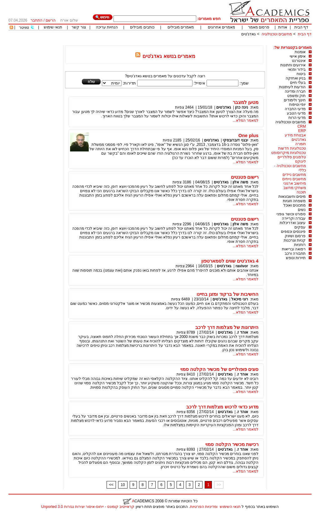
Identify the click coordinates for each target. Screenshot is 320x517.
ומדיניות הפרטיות (204, 506)
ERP (302, 131)
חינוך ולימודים (295, 100)
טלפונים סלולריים (292, 157)
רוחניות (300, 245)
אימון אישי (298, 56)
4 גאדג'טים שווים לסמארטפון (229, 261)
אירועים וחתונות (293, 65)
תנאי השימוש (230, 506)
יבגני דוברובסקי (235, 140)
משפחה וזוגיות (294, 201)
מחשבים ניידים (294, 174)
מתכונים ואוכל (294, 205)
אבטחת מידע (295, 135)
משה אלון (240, 182)
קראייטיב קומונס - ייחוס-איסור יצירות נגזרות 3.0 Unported (87, 506)
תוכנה (301, 192)
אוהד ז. (242, 332)
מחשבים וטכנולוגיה (277, 34)
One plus (248, 135)
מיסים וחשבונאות (292, 196)
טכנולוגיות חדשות (292, 148)
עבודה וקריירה (294, 218)
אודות (282, 27)
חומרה (300, 144)
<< (111, 485)
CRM (302, 126)
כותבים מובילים (142, 27)
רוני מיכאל (239, 299)
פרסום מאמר (258, 27)
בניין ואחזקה (296, 78)
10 (123, 485)
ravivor (242, 266)
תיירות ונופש (296, 258)
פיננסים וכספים (293, 231)
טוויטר (24, 27)
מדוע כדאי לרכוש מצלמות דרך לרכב (222, 406)
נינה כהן (241, 107)
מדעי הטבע (296, 113)
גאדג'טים (248, 34)
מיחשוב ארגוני (294, 183)
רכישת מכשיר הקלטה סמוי (231, 444)
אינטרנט (299, 61)
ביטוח (301, 74)
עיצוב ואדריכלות (293, 223)
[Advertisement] (198, 43)
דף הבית (301, 27)
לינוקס (300, 161)
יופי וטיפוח (297, 104)
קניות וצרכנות (295, 240)
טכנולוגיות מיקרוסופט (288, 153)
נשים (302, 209)
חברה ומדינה (295, 91)
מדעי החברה (295, 109)
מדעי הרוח (297, 117)
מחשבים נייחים (294, 179)
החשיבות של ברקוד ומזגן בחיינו (227, 294)
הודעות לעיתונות (292, 87)
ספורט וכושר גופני (291, 214)
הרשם (51, 20)
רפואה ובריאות (294, 249)
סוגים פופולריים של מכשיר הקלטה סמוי (219, 369)
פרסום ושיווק (295, 236)
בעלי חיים (298, 82)
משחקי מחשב (294, 188)
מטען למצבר (245, 102)
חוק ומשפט (296, 96)
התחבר (36, 20)
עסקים (300, 227)
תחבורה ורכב (295, 253)
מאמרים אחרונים (221, 27)
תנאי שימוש (53, 27)
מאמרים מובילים (181, 27)
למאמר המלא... (245, 120)
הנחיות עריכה (107, 27)
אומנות (300, 52)
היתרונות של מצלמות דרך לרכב (226, 327)
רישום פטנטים (244, 177)
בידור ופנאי (297, 69)
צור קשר (79, 27)
